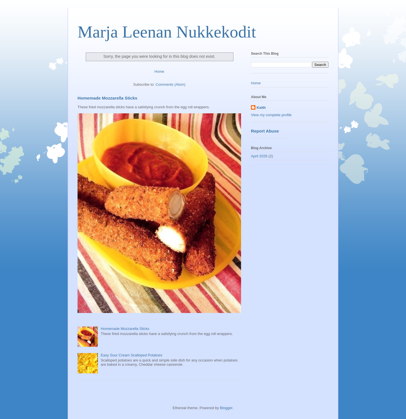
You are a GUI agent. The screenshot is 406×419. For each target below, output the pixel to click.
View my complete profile (271, 115)
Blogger (226, 408)
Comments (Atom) (170, 84)
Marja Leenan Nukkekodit (167, 32)
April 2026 (259, 156)
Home (159, 71)
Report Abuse (265, 131)
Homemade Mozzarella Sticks (107, 98)
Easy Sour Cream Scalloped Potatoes (131, 355)
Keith (261, 107)
